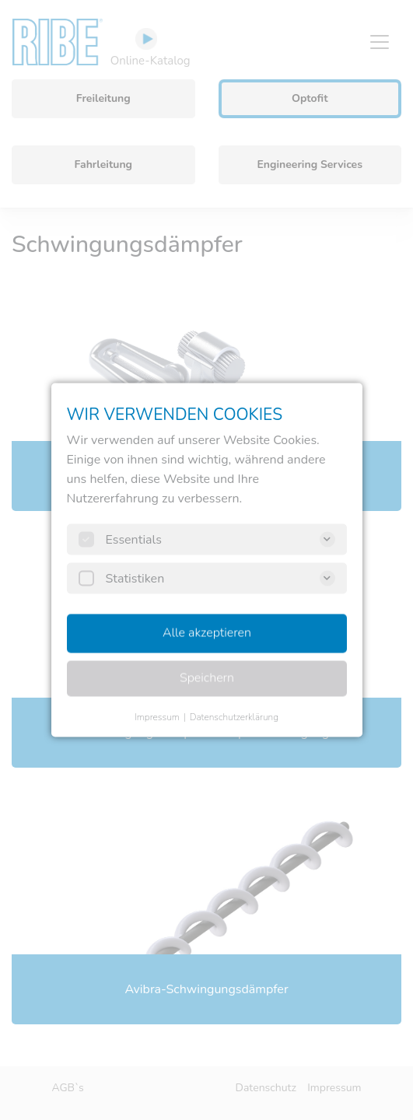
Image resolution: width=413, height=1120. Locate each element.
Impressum (157, 717)
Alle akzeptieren (207, 633)
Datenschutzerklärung (234, 717)
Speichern (206, 678)
